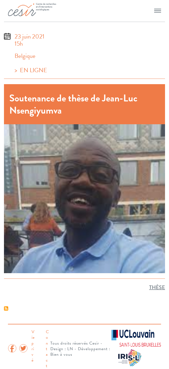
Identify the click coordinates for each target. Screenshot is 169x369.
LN (70, 349)
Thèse (157, 287)
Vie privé (33, 346)
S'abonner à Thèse (6, 308)
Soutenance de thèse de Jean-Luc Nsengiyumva (73, 104)
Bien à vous (61, 354)
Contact (47, 349)
